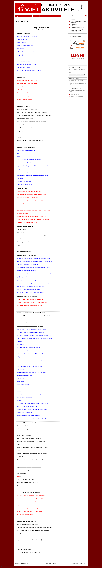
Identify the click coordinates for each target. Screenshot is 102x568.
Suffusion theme (4, 566)
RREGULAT (43, 16)
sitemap (50, 563)
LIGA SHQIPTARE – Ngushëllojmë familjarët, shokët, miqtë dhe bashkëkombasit (77, 30)
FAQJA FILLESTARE (21, 16)
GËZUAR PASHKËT (74, 24)
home (47, 563)
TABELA (30, 16)
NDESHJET (36, 16)
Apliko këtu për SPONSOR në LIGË (77, 74)
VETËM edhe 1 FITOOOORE (76, 25)
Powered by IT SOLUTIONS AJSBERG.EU (79, 563)
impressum (54, 563)
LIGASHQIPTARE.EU (24, 563)
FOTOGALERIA (50, 16)
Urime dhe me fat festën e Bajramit (77, 27)
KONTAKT (58, 16)
